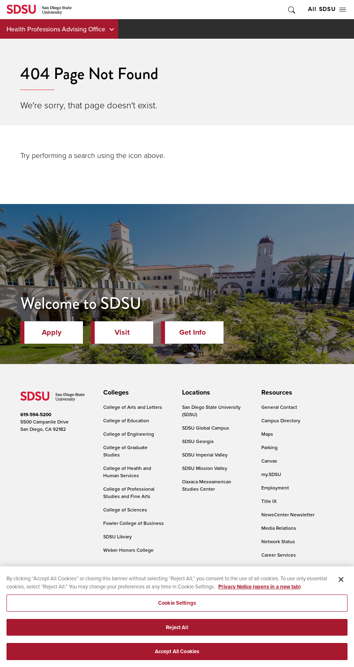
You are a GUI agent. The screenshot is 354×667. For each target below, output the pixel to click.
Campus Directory (280, 420)
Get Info (192, 332)
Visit (122, 332)
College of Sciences (125, 509)
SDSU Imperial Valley (205, 454)
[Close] (341, 585)
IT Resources (275, 568)
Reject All (177, 632)
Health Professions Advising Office (56, 28)
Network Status (278, 541)
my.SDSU (271, 474)
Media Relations (278, 527)
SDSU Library (117, 536)
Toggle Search (291, 9)
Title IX (269, 501)
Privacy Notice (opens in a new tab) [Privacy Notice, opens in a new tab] (259, 592)
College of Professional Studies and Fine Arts (128, 492)
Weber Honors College (128, 549)
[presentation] (115, 392)
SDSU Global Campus (205, 427)
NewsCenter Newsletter (288, 514)
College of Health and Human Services (127, 472)
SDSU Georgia (197, 441)
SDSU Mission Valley (204, 468)
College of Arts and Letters (132, 407)
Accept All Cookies (177, 657)
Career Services (278, 554)
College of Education (126, 420)
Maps (267, 433)
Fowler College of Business (133, 523)
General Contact (279, 407)
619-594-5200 (35, 414)
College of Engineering (128, 433)
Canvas (269, 460)
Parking (269, 447)
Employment (275, 487)
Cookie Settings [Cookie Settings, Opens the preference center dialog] (177, 608)
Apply (51, 332)
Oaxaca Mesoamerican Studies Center (206, 485)
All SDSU (327, 9)
